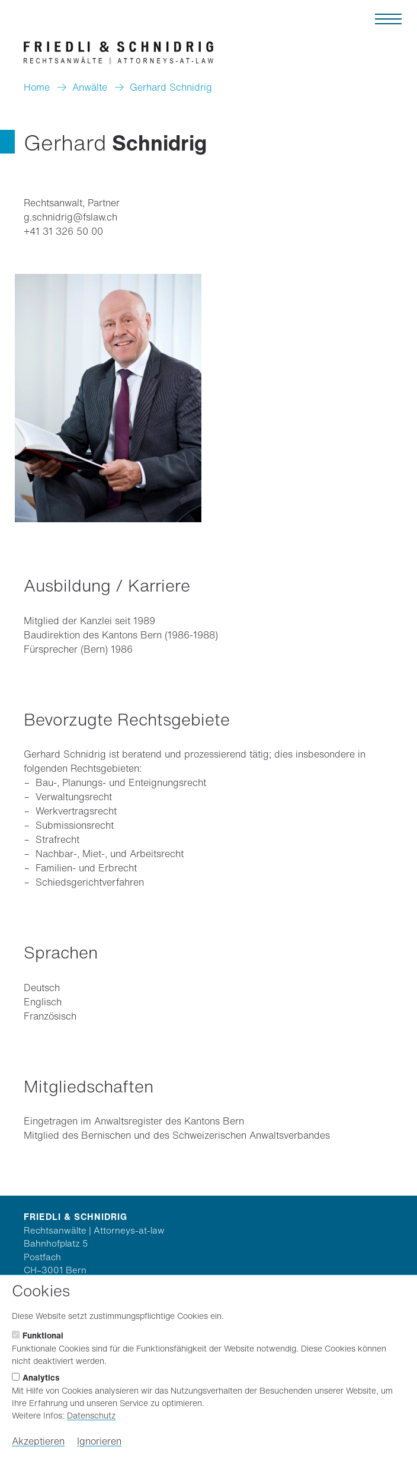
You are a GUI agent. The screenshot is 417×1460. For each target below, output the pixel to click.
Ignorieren (99, 1441)
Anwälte (89, 87)
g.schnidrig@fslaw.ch (70, 217)
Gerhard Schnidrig (171, 87)
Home (37, 87)
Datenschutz (91, 1415)
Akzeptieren (38, 1441)
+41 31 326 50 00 (63, 231)
